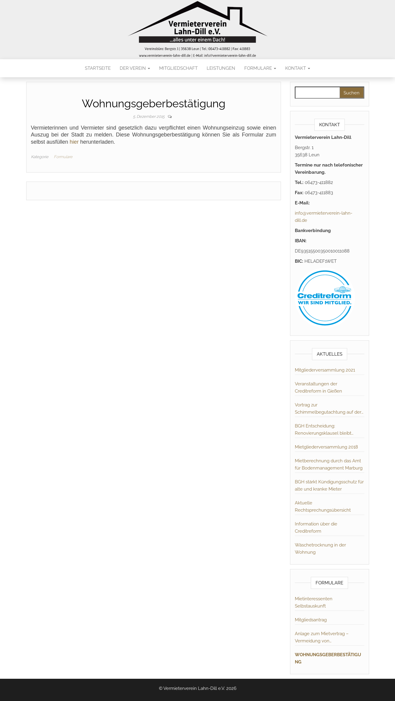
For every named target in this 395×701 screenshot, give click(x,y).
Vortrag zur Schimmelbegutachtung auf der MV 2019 (328, 409)
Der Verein (135, 68)
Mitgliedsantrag (311, 620)
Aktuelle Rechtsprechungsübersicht (323, 506)
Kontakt (297, 68)
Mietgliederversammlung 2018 (326, 447)
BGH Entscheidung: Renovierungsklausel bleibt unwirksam (323, 430)
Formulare (260, 68)
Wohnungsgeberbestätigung (328, 658)
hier (74, 142)
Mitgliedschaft (178, 68)
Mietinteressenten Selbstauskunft (313, 602)
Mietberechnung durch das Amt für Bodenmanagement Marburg (329, 464)
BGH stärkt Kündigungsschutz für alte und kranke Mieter (329, 485)
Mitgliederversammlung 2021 (325, 370)
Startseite (98, 68)
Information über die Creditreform (316, 527)
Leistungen (221, 68)
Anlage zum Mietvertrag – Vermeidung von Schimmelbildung (322, 637)
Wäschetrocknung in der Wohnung (320, 548)
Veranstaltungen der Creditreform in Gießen (318, 387)
